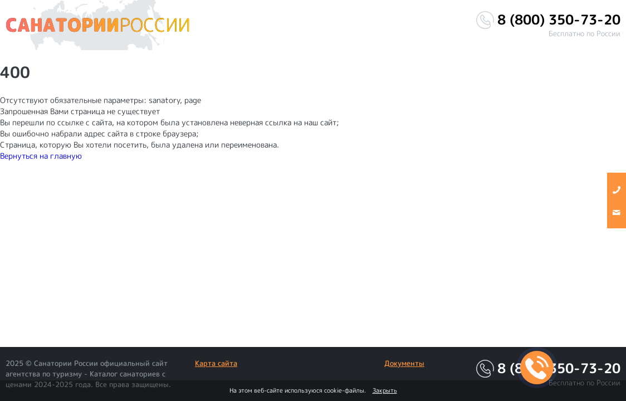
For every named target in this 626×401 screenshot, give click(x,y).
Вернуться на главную (41, 155)
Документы (404, 363)
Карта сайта (216, 363)
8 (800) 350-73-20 (558, 19)
